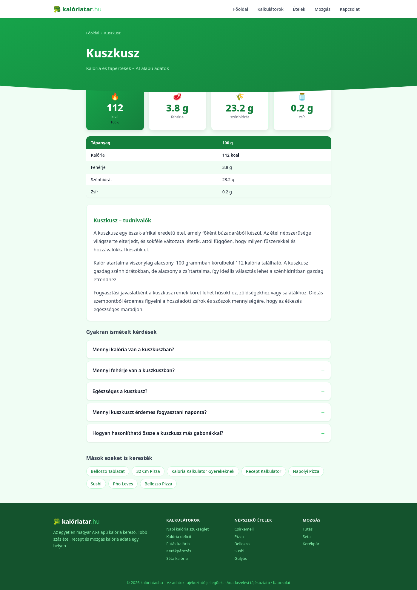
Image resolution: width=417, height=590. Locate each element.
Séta (307, 536)
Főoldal (240, 9)
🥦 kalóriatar (77, 9)
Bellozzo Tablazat (108, 471)
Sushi (96, 484)
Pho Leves (123, 484)
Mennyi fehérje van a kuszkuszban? (134, 370)
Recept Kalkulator (263, 471)
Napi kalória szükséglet (187, 529)
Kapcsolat (350, 9)
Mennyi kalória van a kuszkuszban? (133, 349)
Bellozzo (242, 543)
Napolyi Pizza (306, 471)
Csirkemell (244, 529)
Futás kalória (178, 543)
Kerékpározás (178, 551)
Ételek (299, 9)
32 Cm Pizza (148, 471)
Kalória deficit (178, 536)
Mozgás (322, 9)
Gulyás (241, 558)
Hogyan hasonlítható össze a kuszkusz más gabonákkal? (158, 433)
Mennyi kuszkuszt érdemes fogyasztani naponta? (150, 412)
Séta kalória (177, 558)
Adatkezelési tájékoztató (248, 582)
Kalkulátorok (270, 9)
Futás (308, 529)
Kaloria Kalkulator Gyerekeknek (203, 471)
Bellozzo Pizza (158, 484)
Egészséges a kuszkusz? (120, 391)
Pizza (239, 536)
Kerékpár (311, 543)
